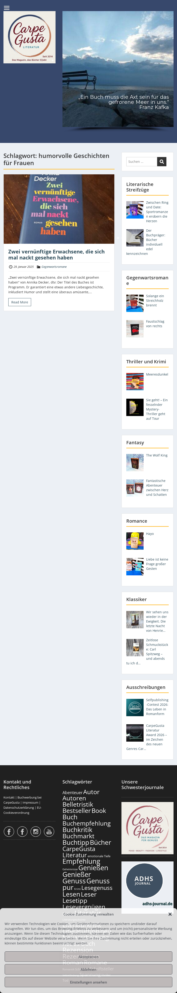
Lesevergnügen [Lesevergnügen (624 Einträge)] (83, 907)
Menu (8, 8)
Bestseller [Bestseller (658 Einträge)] (76, 810)
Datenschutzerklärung (18, 807)
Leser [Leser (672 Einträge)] (89, 894)
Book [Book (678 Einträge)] (98, 810)
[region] (118, 72)
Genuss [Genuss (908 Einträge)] (74, 880)
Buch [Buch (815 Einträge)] (69, 816)
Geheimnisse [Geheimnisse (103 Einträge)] (70, 869)
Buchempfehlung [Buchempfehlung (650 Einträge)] (86, 823)
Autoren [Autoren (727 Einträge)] (74, 798)
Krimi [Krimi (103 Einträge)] (77, 889)
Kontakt (9, 797)
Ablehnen (88, 969)
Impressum (30, 802)
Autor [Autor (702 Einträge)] (91, 791)
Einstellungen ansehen (88, 982)
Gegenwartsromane (54, 267)
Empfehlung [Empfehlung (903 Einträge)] (81, 861)
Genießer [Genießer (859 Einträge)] (76, 874)
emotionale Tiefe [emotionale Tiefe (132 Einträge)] (99, 856)
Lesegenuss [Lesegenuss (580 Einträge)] (96, 887)
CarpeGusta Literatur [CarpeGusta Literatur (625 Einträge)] (78, 852)
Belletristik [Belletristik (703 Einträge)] (77, 804)
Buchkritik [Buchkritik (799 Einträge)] (77, 829)
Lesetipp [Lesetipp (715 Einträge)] (74, 900)
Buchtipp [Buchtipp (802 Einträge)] (75, 842)
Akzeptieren (88, 956)
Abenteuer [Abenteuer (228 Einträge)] (72, 792)
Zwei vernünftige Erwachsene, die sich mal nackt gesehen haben (56, 254)
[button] (170, 914)
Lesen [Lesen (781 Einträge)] (71, 894)
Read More (19, 302)
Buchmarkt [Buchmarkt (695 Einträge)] (78, 836)
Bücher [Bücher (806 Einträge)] (100, 842)
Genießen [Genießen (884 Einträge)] (93, 867)
